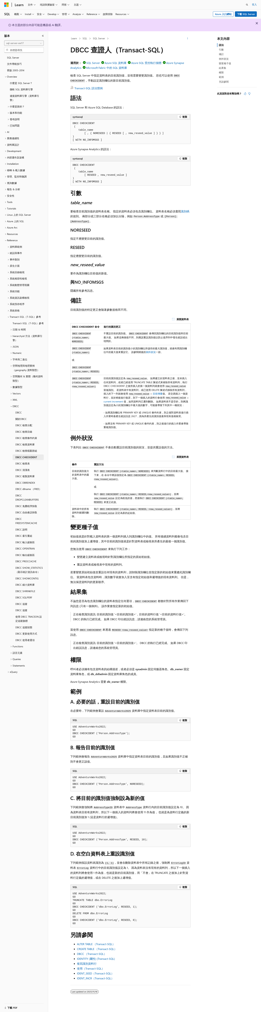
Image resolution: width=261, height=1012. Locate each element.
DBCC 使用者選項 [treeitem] (25, 640)
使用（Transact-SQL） (90, 968)
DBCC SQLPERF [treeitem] (23, 597)
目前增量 (158, 393)
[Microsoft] (6, 4)
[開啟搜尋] (247, 5)
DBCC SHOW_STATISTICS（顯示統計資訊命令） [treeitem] (29, 570)
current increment (113, 401)
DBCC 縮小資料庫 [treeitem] (25, 584)
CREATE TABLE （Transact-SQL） (97, 949)
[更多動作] (188, 38)
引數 (221, 49)
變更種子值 (225, 63)
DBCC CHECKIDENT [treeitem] (26, 457)
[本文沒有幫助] (249, 94)
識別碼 (185, 211)
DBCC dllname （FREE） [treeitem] (28, 489)
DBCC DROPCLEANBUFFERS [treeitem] (27, 497)
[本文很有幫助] (245, 94)
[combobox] (24, 43)
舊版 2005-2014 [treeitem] (15, 70)
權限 (221, 72)
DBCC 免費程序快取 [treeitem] (26, 506)
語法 (221, 45)
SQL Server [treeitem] (13, 57)
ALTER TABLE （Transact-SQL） (96, 944)
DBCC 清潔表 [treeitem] (22, 470)
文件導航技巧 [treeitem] (14, 63)
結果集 (222, 68)
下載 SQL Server (246, 14)
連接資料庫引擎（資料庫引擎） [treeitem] (24, 98)
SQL (85, 38)
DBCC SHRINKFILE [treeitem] (25, 591)
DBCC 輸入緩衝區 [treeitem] (25, 542)
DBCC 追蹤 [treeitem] (21, 604)
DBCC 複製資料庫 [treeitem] (25, 476)
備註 (221, 54)
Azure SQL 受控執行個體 (146, 63)
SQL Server (99, 38)
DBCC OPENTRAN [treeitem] (25, 548)
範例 (221, 77)
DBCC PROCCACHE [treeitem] (25, 561)
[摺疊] (43, 36)
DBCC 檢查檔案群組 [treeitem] (26, 450)
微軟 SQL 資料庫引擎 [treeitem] (21, 89)
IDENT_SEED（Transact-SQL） (95, 973)
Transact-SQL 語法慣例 (89, 88)
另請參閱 (224, 81)
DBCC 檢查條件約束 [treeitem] (26, 438)
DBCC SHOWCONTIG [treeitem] (27, 578)
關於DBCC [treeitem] (21, 419)
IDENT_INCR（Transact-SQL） (95, 978)
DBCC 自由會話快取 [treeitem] (26, 512)
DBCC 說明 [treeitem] (21, 529)
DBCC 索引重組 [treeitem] (23, 535)
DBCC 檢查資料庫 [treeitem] (25, 444)
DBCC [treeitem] (18, 412)
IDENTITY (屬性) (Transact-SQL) (96, 958)
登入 (254, 4)
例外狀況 (151, 352)
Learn (74, 38)
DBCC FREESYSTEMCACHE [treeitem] (26, 521)
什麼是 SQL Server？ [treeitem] (21, 83)
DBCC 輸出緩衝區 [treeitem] (25, 555)
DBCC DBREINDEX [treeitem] (25, 482)
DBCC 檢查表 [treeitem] (22, 463)
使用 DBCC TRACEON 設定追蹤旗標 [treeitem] (28, 619)
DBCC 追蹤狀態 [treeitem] (23, 627)
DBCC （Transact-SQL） (92, 954)
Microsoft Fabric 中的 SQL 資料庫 (106, 68)
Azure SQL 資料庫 (115, 63)
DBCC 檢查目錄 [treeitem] (23, 431)
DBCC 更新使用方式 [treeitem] (26, 633)
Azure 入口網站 (223, 14)
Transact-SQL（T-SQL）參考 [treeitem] (28, 323)
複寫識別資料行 (87, 963)
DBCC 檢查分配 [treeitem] (23, 425)
